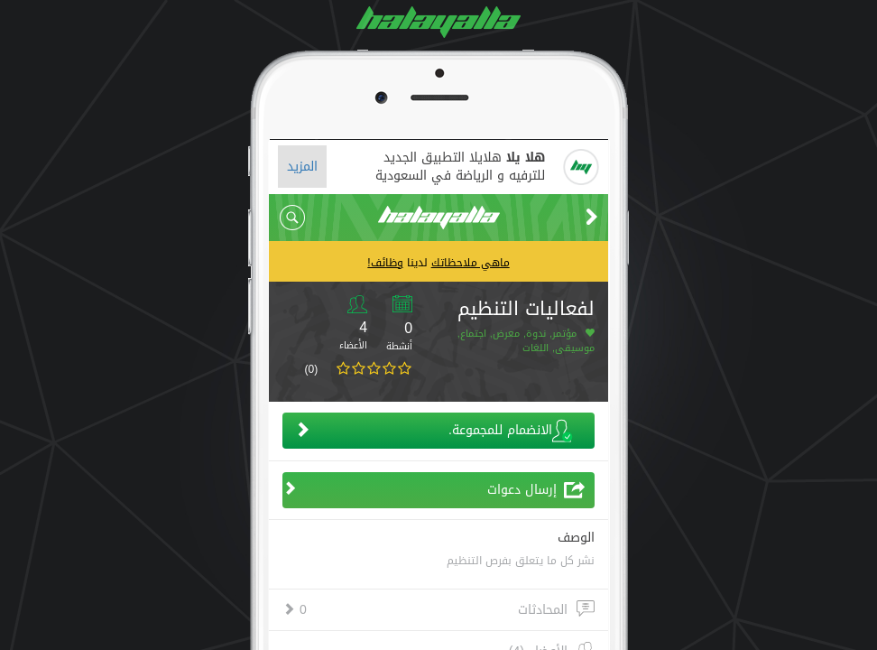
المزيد (302, 166)
